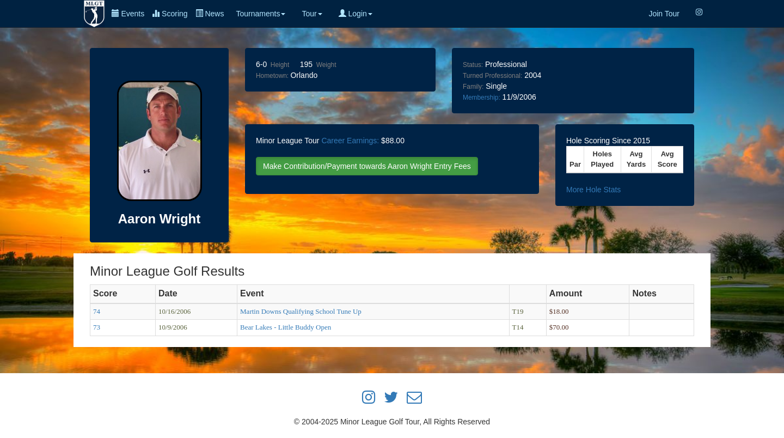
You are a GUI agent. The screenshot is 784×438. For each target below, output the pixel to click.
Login (355, 13)
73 (96, 327)
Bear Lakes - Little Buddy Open (285, 327)
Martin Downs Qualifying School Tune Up (301, 311)
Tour (312, 13)
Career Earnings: (350, 140)
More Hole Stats (593, 189)
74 (96, 311)
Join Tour (663, 13)
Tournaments (260, 13)
